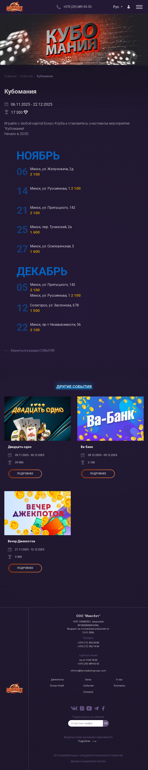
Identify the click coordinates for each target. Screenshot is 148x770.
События (26, 76)
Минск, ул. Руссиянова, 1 (55, 188)
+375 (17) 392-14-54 (88, 646)
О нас (119, 679)
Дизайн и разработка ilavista (88, 761)
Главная (10, 76)
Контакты (119, 685)
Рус (116, 7)
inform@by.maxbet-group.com (88, 670)
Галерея (88, 692)
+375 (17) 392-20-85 (88, 642)
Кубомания (45, 76)
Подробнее (84, 741)
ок (106, 723)
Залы (88, 679)
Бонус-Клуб (57, 685)
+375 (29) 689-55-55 (88, 663)
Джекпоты (57, 679)
